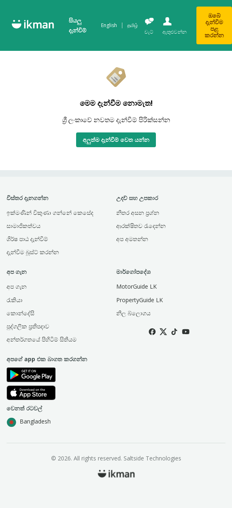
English (109, 25)
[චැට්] (149, 25)
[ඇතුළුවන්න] (174, 25)
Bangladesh (29, 422)
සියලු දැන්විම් (77, 25)
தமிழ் (132, 25)
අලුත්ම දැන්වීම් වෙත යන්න (116, 140)
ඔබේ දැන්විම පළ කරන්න (214, 25)
